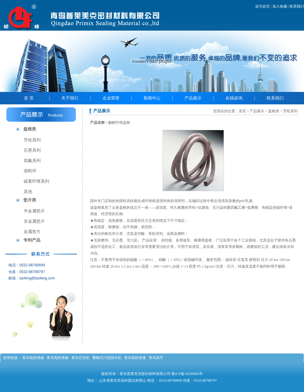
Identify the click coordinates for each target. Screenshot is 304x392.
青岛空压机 (80, 358)
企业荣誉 (111, 98)
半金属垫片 (34, 211)
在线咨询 (233, 98)
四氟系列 (32, 160)
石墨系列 (32, 150)
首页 (242, 111)
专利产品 (31, 240)
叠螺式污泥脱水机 (106, 358)
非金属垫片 (34, 221)
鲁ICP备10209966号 (187, 374)
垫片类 (29, 200)
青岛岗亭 (156, 358)
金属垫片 (32, 231)
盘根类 (29, 129)
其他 (28, 191)
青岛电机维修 (33, 358)
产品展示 (192, 98)
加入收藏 (279, 6)
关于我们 (69, 98)
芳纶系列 (32, 140)
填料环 (30, 171)
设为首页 (262, 6)
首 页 (29, 98)
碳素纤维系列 (36, 181)
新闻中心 (152, 98)
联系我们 (296, 6)
